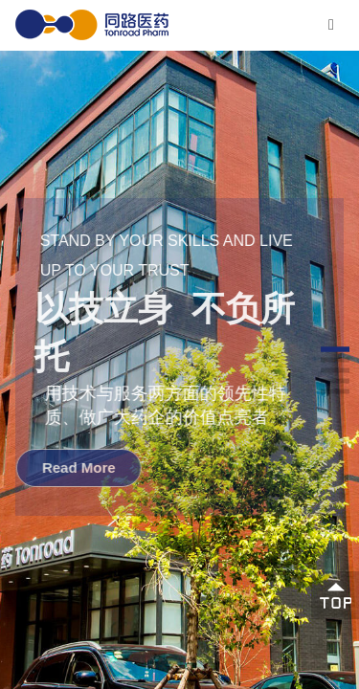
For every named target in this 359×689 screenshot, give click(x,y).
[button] (335, 348)
